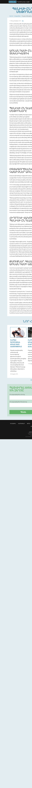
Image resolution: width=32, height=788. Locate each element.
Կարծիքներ (21, 423)
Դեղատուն (13, 423)
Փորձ (28, 423)
